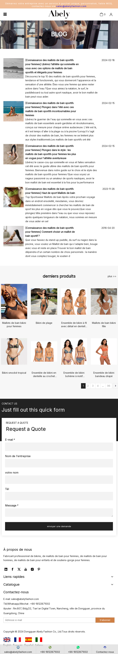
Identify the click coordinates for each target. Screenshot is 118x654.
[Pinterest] (38, 569)
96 (108, 385)
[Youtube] (25, 569)
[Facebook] (12, 569)
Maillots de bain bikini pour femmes (14, 324)
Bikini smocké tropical (14, 372)
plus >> (112, 276)
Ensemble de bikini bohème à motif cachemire (73, 374)
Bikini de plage (44, 322)
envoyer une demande (59, 526)
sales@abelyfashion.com (71, 6)
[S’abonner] (105, 620)
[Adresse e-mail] (49, 620)
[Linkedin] (5, 569)
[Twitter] (19, 569)
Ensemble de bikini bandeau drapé (103, 374)
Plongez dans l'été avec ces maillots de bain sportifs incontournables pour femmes (50, 111)
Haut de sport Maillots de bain (58, 192)
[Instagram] (32, 569)
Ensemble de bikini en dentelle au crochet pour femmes (44, 374)
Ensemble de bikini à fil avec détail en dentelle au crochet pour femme (74, 324)
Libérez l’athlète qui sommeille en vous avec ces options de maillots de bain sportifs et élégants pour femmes (52, 68)
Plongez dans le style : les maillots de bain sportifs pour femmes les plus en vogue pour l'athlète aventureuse (50, 154)
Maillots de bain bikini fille (104, 324)
